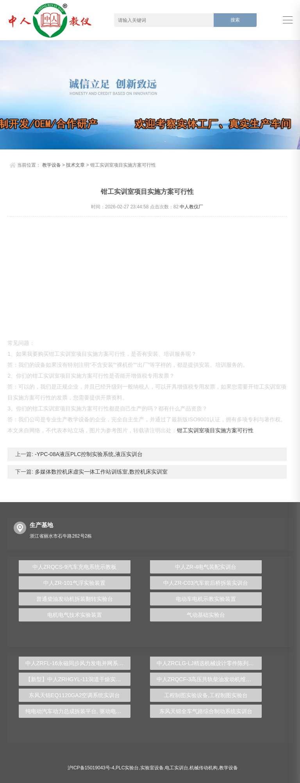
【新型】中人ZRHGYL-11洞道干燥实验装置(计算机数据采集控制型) (77, 679)
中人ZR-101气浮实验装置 (74, 583)
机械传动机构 (203, 768)
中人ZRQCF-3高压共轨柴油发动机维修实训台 (209, 679)
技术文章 (75, 165)
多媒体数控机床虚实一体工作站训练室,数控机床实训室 (100, 472)
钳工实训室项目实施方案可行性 (215, 430)
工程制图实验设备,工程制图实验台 (206, 695)
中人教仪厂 (191, 207)
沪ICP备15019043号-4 (91, 768)
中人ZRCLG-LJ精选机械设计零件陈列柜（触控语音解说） (209, 663)
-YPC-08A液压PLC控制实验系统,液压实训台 (88, 454)
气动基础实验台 (206, 615)
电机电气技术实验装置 (74, 615)
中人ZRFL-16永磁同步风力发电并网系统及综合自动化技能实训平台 (77, 663)
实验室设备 (152, 768)
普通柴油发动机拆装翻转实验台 (74, 599)
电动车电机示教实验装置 (206, 599)
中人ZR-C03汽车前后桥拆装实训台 (205, 583)
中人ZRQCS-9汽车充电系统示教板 (74, 567)
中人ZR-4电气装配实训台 (205, 567)
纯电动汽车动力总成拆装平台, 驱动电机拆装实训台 (77, 711)
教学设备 (51, 165)
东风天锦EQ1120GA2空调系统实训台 (74, 695)
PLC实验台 (127, 768)
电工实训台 (176, 768)
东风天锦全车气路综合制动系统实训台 (205, 711)
